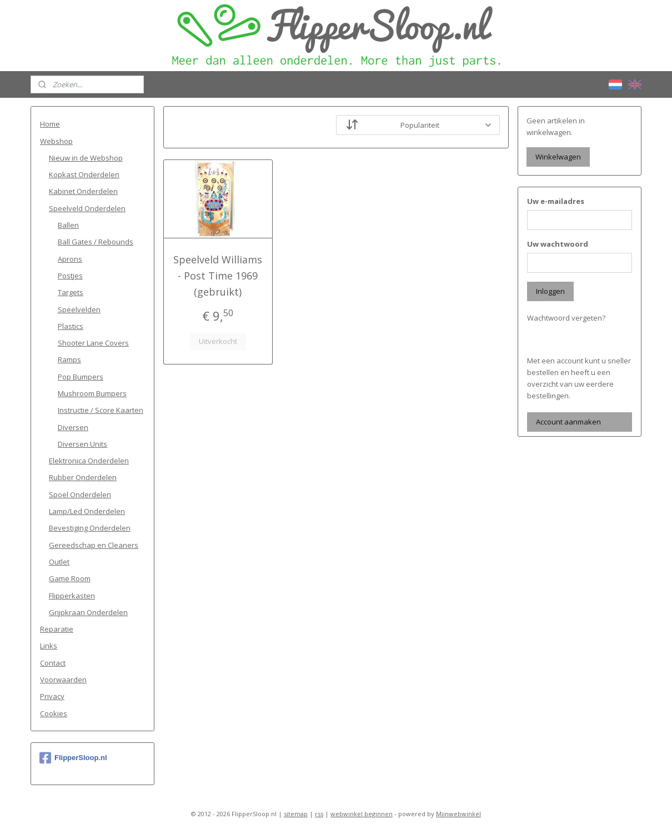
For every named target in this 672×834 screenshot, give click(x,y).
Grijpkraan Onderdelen (88, 612)
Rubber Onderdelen (83, 477)
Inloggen (550, 291)
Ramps (69, 359)
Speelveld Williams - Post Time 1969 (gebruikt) (217, 275)
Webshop (56, 141)
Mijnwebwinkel (458, 814)
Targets (70, 292)
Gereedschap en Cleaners (93, 545)
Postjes (70, 276)
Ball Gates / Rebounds (95, 242)
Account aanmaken (568, 422)
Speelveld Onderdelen (87, 208)
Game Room (70, 578)
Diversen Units (82, 444)
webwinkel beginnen (361, 814)
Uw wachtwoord (557, 244)
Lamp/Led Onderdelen (87, 511)
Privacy (52, 696)
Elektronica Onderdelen (89, 461)
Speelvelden (79, 309)
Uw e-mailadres (555, 201)
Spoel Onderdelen (80, 495)
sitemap (296, 814)
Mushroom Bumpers (92, 393)
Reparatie (56, 629)
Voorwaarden (63, 680)
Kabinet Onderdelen (83, 191)
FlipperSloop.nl (73, 758)
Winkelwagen (558, 157)
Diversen (73, 427)
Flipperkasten (72, 596)
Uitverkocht (218, 341)
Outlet (59, 562)
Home (50, 124)
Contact (53, 663)
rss (319, 814)
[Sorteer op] (418, 125)
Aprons (70, 259)
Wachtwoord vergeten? (566, 318)
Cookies (53, 713)
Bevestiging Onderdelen (90, 528)
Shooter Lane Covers (93, 343)
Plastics (70, 326)
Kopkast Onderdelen (84, 174)
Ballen (68, 225)
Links (48, 646)
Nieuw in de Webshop (86, 158)
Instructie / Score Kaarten (100, 410)
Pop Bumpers (80, 377)
